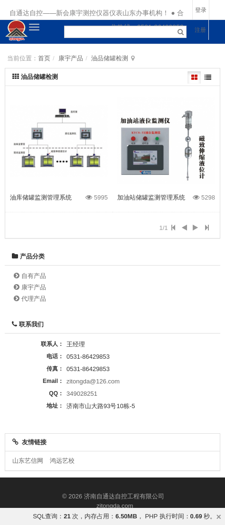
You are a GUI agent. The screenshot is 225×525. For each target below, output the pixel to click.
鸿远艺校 (62, 460)
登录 (200, 10)
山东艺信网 (27, 460)
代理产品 (33, 298)
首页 (44, 58)
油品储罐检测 (109, 58)
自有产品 (33, 275)
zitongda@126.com (93, 381)
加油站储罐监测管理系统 (151, 197)
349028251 (81, 393)
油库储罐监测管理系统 (41, 197)
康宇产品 (70, 58)
